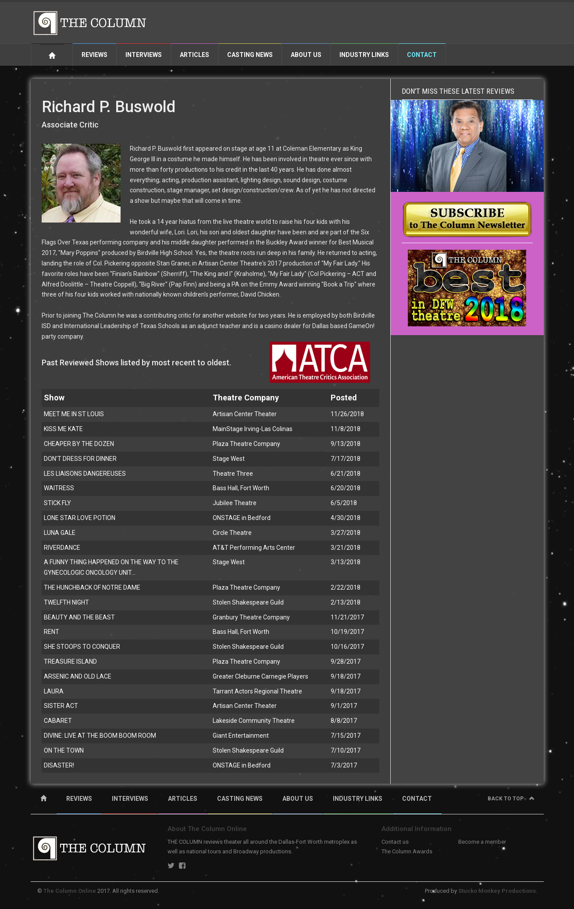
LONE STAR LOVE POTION (79, 517)
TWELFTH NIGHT (66, 602)
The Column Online (69, 891)
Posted (344, 397)
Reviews (94, 54)
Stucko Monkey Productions (497, 891)
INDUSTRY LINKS (357, 798)
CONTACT (417, 798)
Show (54, 397)
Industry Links (364, 54)
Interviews (143, 54)
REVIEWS (79, 798)
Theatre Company (246, 397)
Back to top (511, 799)
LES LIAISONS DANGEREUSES (85, 473)
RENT (51, 631)
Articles (194, 54)
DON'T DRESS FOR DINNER (80, 458)
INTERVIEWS (130, 798)
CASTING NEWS (240, 798)
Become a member (482, 841)
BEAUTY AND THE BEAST (79, 617)
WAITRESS (59, 488)
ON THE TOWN (64, 750)
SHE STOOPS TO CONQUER (82, 646)
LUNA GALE (59, 532)
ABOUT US (297, 798)
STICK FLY (57, 502)
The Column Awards (406, 851)
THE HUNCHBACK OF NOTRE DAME (92, 587)
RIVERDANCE (62, 547)
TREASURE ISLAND (70, 661)
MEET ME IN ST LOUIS (74, 413)
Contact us (395, 841)
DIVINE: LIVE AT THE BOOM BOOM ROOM (100, 735)
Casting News (250, 54)
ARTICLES (182, 798)
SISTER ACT (61, 705)
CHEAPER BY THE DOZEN (79, 443)
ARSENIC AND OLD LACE (77, 676)
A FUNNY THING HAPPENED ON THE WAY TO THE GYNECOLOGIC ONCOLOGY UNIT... (111, 567)
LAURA (54, 691)
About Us (306, 54)
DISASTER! (59, 765)
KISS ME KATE (63, 428)
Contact (422, 54)
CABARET (58, 720)
